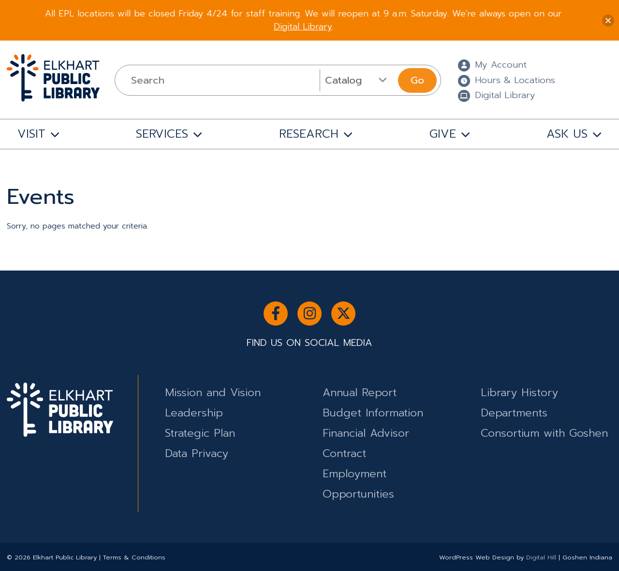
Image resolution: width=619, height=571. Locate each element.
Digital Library (303, 26)
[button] (608, 20)
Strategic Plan (200, 433)
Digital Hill (541, 557)
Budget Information (373, 413)
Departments (514, 413)
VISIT (31, 134)
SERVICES (162, 134)
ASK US (567, 134)
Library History (519, 392)
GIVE (442, 134)
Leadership (194, 413)
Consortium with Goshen (544, 433)
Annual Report (360, 392)
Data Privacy (196, 453)
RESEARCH (309, 134)
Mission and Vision (213, 392)
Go (417, 80)
